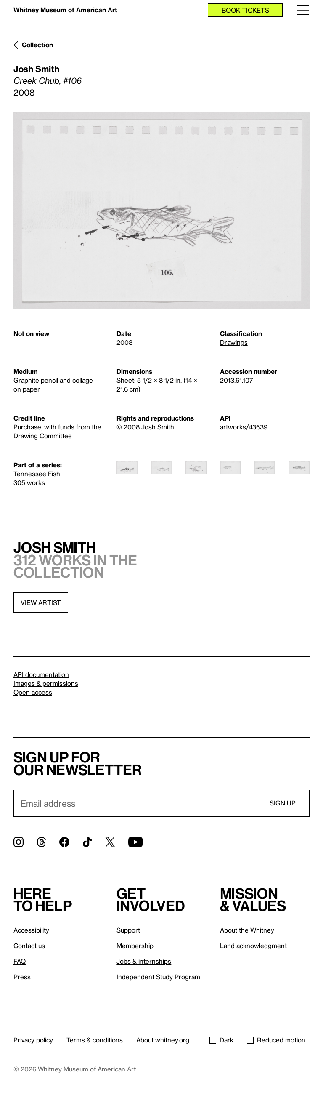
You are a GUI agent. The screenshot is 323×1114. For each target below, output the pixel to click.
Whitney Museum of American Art (65, 9)
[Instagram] (18, 842)
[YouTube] (135, 842)
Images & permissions (45, 683)
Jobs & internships (143, 961)
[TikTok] (87, 842)
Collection (37, 44)
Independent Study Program (158, 977)
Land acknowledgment (253, 945)
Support (128, 930)
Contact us (29, 945)
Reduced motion (276, 1040)
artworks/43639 (243, 427)
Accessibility (31, 930)
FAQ (19, 961)
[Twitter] (110, 842)
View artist (41, 602)
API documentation (41, 674)
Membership (135, 945)
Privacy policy (33, 1040)
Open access (32, 692)
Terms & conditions (94, 1040)
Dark (221, 1040)
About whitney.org (162, 1040)
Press (22, 977)
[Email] (134, 803)
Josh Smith (36, 69)
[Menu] (302, 10)
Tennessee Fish (36, 473)
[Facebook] (64, 842)
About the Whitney (247, 930)
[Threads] (41, 842)
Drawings (234, 342)
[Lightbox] (161, 210)
